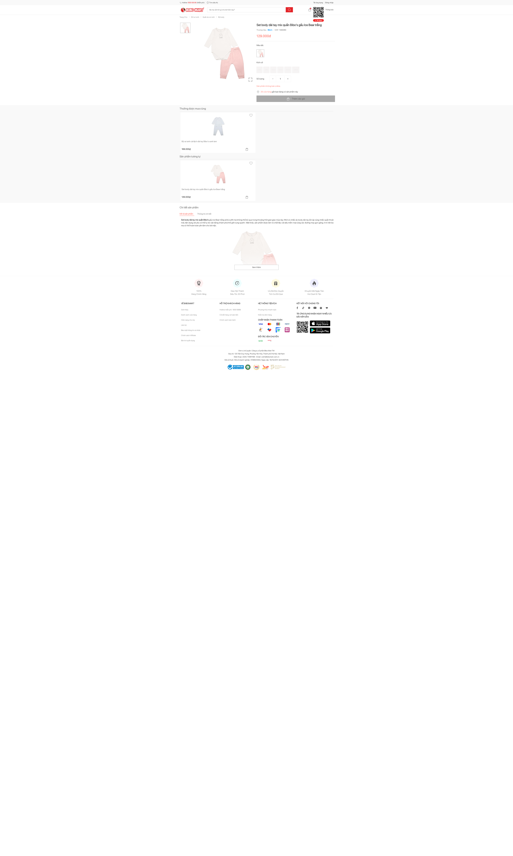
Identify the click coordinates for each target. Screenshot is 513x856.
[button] (224, 53)
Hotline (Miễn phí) (192, 3)
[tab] (188, 214)
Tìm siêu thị (212, 3)
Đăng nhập (329, 3)
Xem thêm (256, 267)
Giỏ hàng (313, 10)
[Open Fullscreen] (250, 79)
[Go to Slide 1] (185, 28)
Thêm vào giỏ (296, 98)
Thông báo (327, 10)
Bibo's (269, 30)
